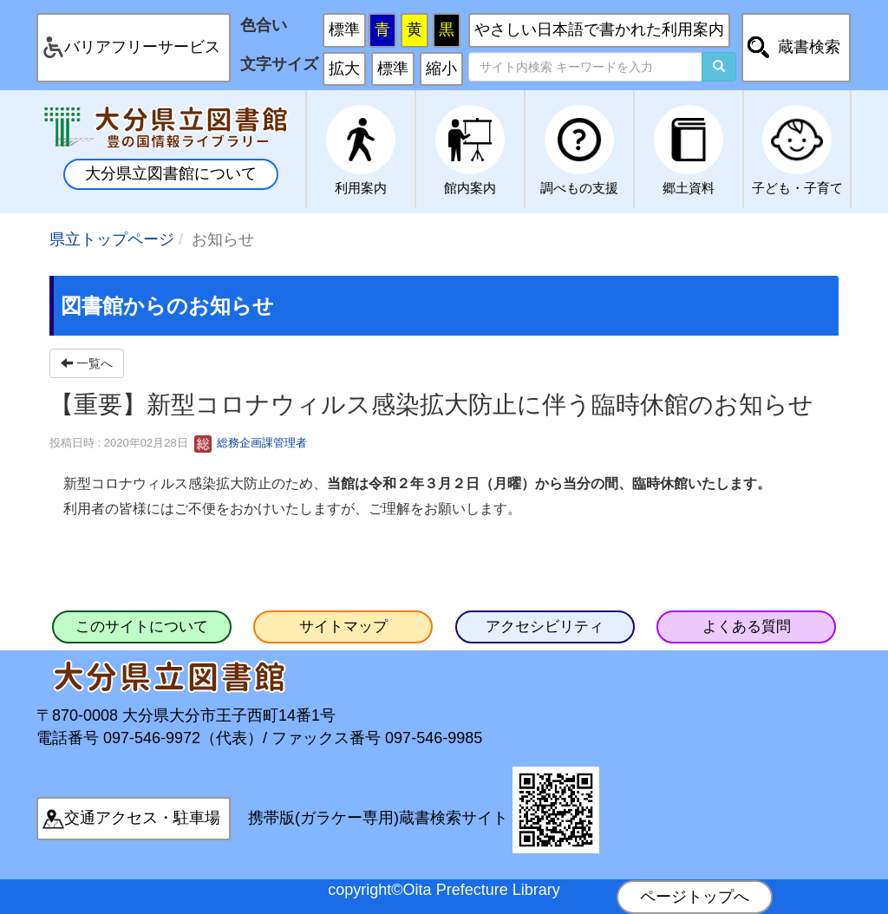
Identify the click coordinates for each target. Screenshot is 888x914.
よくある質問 (746, 626)
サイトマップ (343, 626)
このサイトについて (141, 626)
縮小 (441, 68)
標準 (344, 29)
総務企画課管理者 (250, 442)
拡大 (344, 68)
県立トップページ (111, 239)
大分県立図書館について (171, 173)
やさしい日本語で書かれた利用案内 (599, 29)
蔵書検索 (809, 46)
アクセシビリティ (545, 626)
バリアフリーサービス (142, 46)
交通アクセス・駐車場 (142, 817)
